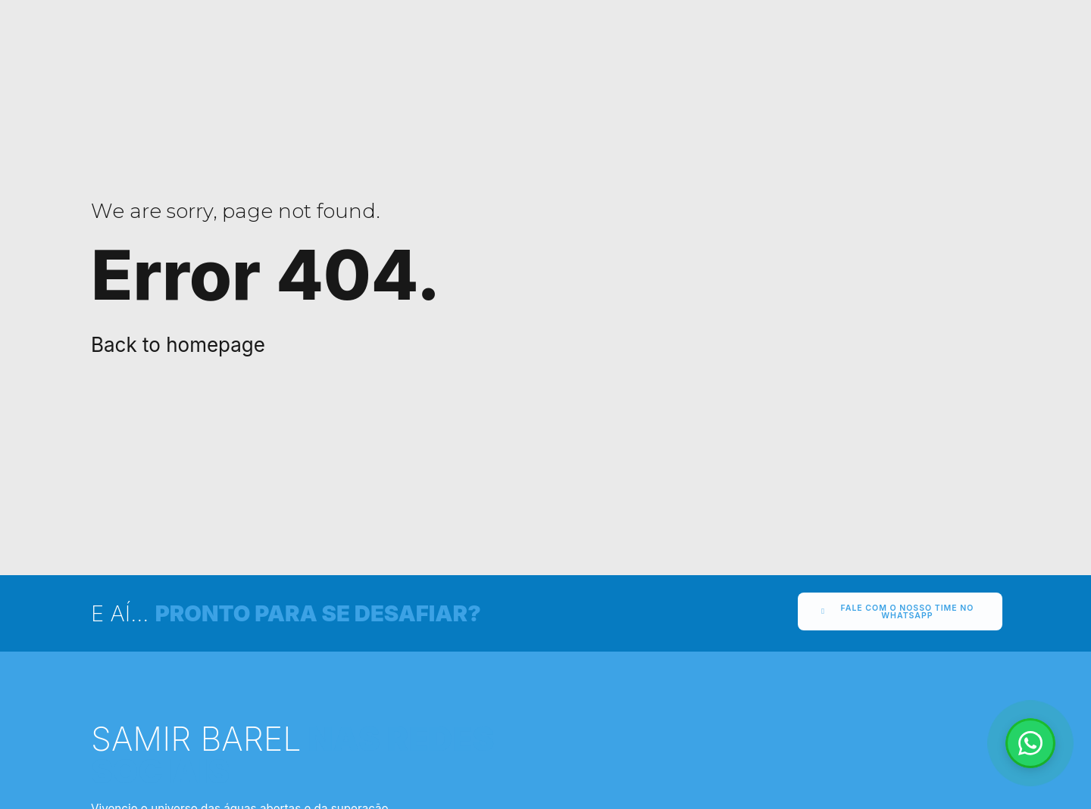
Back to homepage (178, 344)
